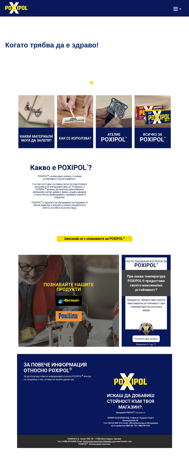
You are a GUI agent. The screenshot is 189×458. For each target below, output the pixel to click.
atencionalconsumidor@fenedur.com (99, 441)
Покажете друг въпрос (146, 338)
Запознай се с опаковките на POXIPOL (94, 238)
